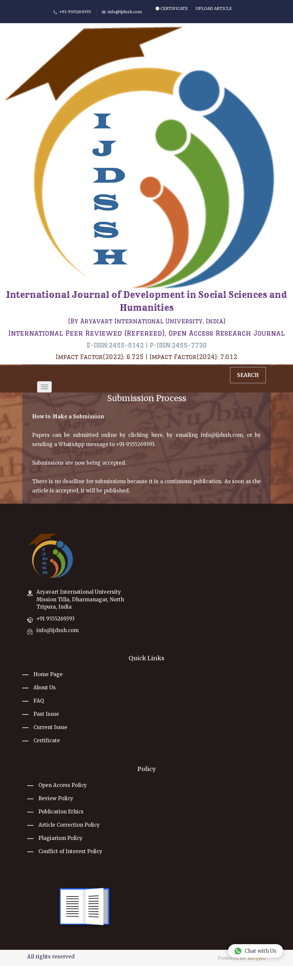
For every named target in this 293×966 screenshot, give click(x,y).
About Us (44, 687)
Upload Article (214, 8)
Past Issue (46, 714)
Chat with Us (255, 950)
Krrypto (257, 958)
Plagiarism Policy (60, 838)
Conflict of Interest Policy (70, 851)
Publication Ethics (61, 811)
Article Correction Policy (69, 825)
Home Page (48, 674)
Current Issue (50, 727)
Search (248, 375)
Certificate (171, 8)
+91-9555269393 (135, 444)
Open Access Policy (62, 785)
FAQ (38, 701)
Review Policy (55, 798)
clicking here (145, 435)
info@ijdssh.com (222, 435)
